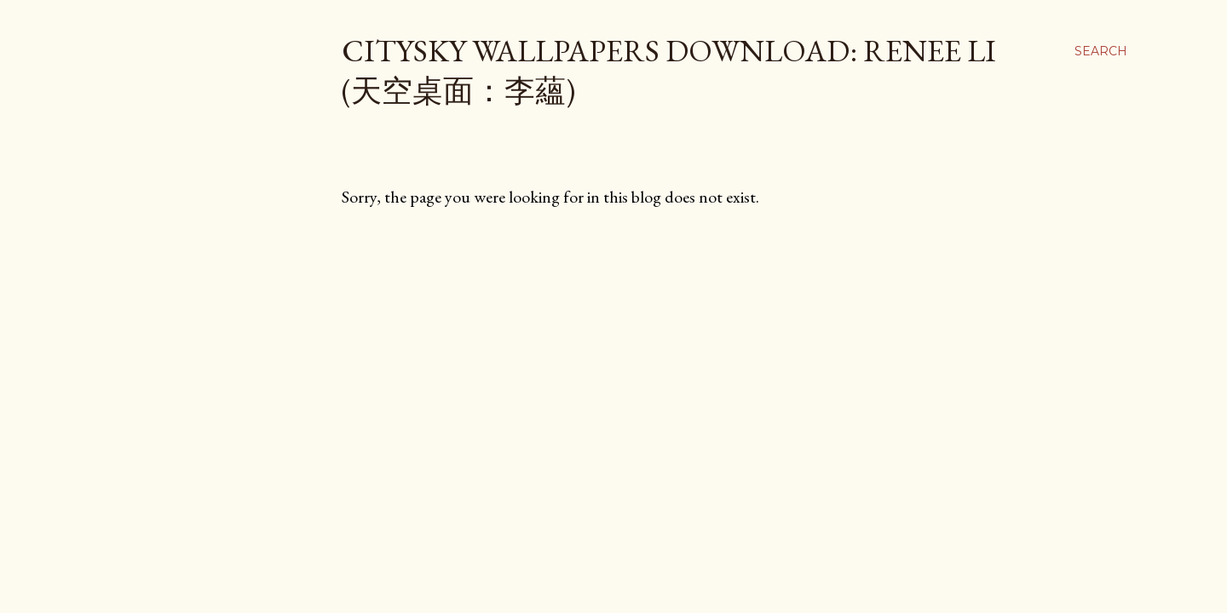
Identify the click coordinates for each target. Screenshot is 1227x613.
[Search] (1100, 51)
